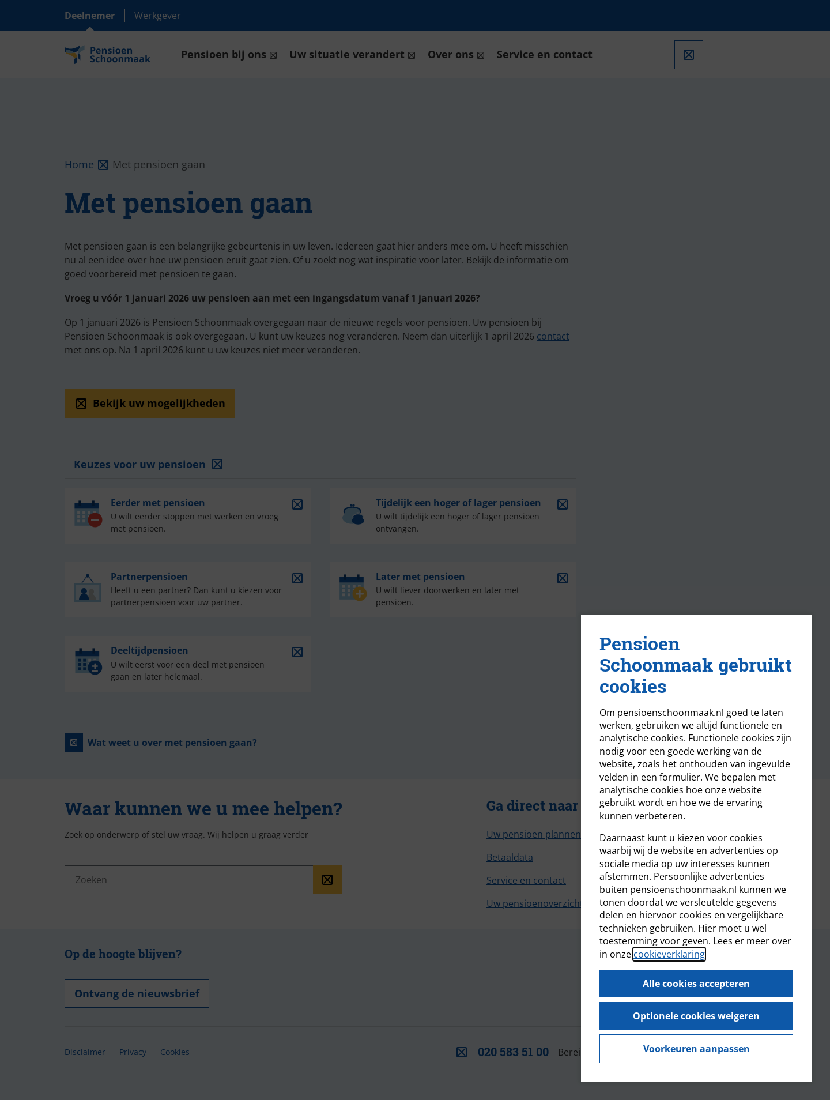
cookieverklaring (669, 954)
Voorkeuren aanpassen (696, 1048)
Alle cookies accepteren (696, 983)
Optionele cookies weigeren (696, 1015)
